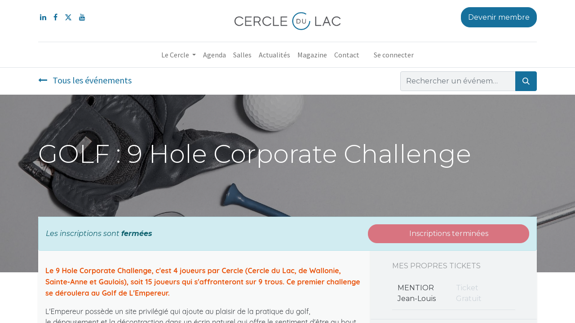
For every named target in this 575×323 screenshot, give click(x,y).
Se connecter (394, 54)
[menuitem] (214, 55)
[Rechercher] (526, 81)
